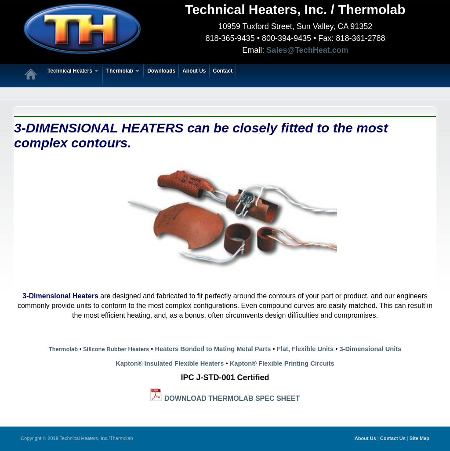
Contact (223, 71)
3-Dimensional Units (370, 348)
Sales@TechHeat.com (307, 50)
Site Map (419, 438)
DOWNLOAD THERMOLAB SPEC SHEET (232, 398)
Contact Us (393, 438)
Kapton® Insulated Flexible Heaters (170, 363)
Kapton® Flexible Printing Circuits (282, 363)
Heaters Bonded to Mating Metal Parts (213, 348)
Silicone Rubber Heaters (115, 349)
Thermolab (121, 71)
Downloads (161, 71)
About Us (194, 71)
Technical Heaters (71, 75)
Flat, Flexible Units (305, 348)
